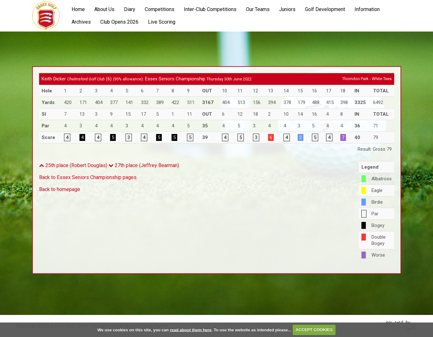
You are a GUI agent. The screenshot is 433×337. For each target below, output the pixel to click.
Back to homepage (59, 189)
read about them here (190, 329)
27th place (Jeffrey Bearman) (143, 165)
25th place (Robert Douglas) (73, 165)
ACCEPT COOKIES (313, 329)
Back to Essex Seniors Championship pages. (88, 177)
